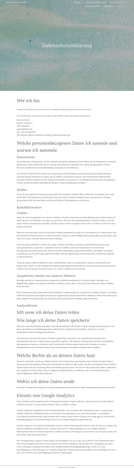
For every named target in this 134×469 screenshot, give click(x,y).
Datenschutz (125, 6)
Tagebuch (111, 6)
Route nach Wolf (121, 2)
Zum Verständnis (95, 6)
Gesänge (80, 2)
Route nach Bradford (100, 2)
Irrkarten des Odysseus (13, 2)
